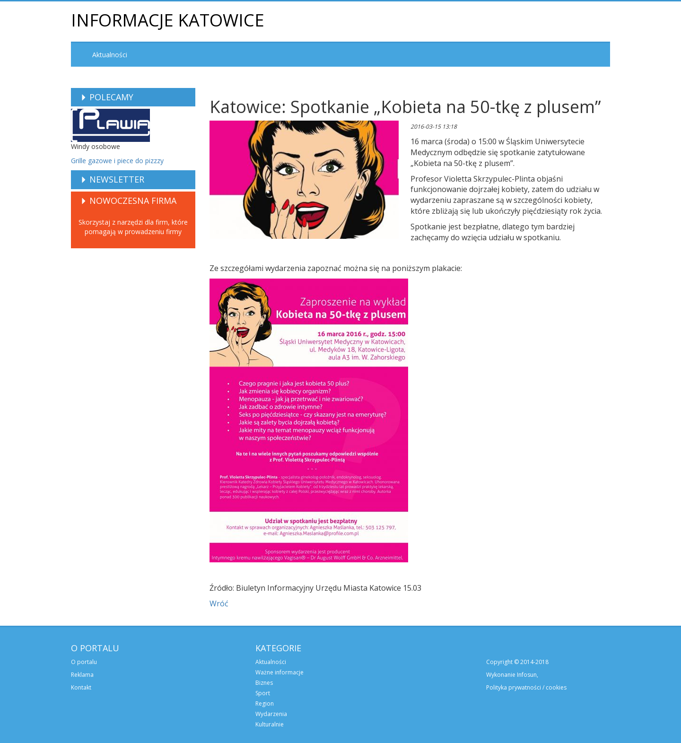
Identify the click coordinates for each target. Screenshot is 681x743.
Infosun (527, 675)
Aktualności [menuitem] (109, 54)
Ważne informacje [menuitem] (279, 672)
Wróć (219, 603)
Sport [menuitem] (262, 693)
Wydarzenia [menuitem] (271, 714)
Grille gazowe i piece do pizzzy (117, 160)
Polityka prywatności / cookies (526, 687)
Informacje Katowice (167, 20)
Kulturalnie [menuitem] (269, 724)
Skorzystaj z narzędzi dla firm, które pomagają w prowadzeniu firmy (133, 227)
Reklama (82, 675)
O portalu (84, 662)
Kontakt (81, 687)
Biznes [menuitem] (264, 683)
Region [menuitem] (264, 703)
